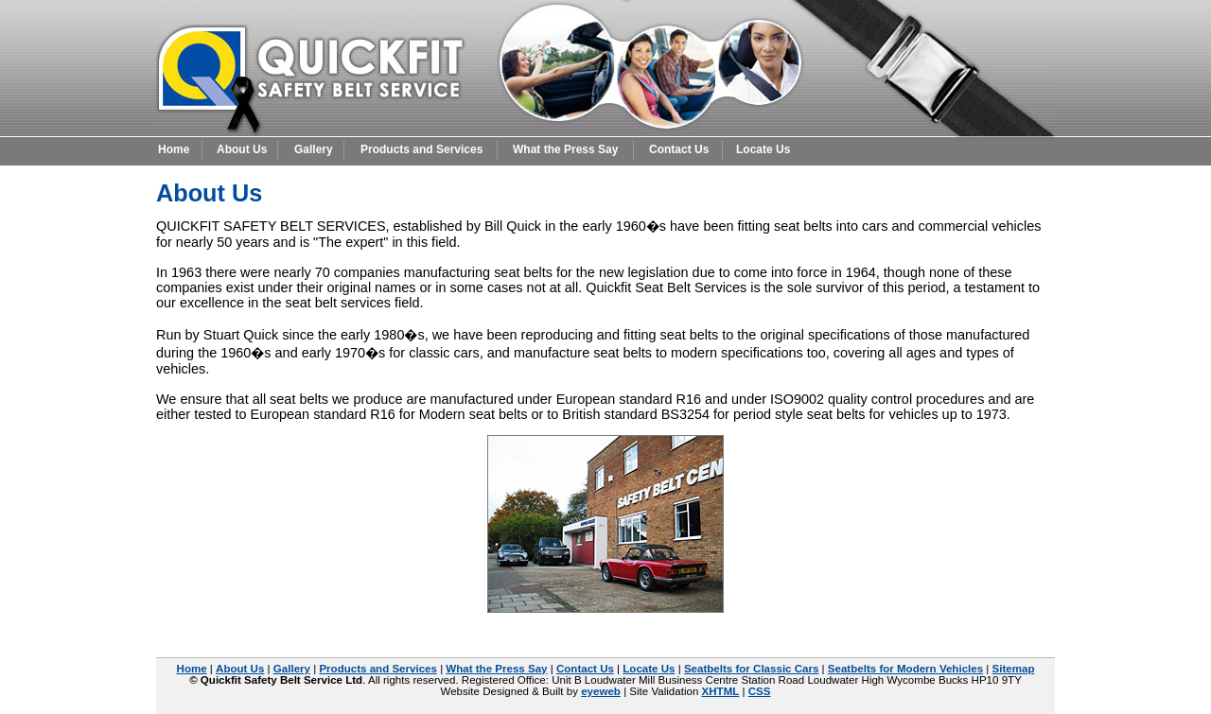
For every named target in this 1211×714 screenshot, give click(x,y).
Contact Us (679, 149)
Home (173, 149)
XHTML (721, 691)
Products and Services (421, 149)
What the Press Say (565, 149)
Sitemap (1013, 668)
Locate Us (763, 149)
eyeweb (601, 691)
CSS (759, 691)
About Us (242, 149)
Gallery (313, 149)
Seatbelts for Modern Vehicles (905, 668)
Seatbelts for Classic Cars (751, 668)
